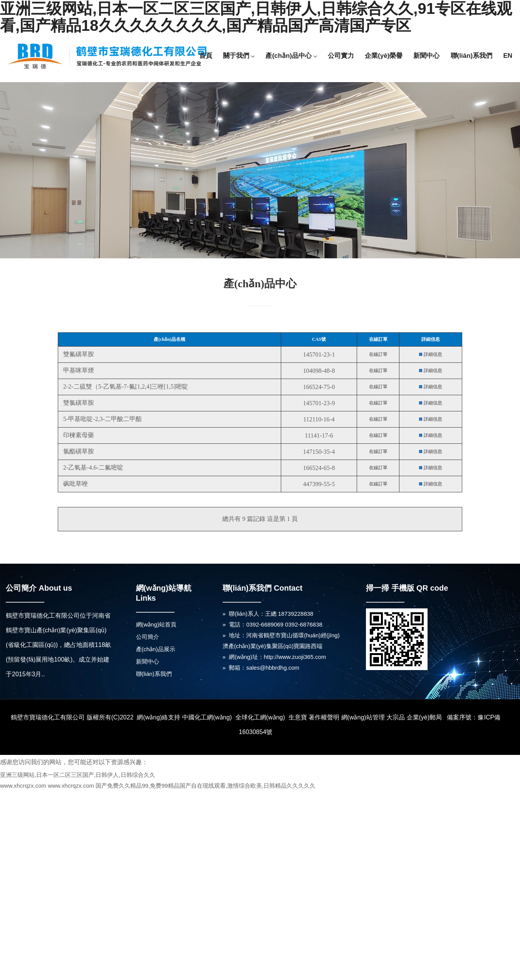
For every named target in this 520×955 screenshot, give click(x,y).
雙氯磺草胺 (78, 402)
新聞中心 (426, 55)
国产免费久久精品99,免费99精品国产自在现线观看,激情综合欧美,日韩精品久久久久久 (205, 785)
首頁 (205, 55)
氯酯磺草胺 (78, 451)
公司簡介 (147, 636)
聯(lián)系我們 (472, 55)
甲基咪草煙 (78, 370)
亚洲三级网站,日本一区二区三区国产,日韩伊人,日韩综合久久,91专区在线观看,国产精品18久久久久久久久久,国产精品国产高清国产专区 (256, 17)
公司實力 (341, 55)
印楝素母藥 (78, 435)
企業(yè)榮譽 (384, 55)
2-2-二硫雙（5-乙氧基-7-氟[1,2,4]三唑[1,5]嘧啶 (125, 386)
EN (507, 55)
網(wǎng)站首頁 (156, 624)
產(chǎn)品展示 (155, 649)
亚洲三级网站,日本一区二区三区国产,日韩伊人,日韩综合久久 (77, 774)
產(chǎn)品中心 (291, 55)
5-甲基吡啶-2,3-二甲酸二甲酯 (102, 419)
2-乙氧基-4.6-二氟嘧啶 (92, 467)
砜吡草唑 (75, 483)
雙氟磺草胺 (78, 354)
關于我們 (239, 55)
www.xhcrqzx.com (23, 785)
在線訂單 (378, 354)
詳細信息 (433, 354)
